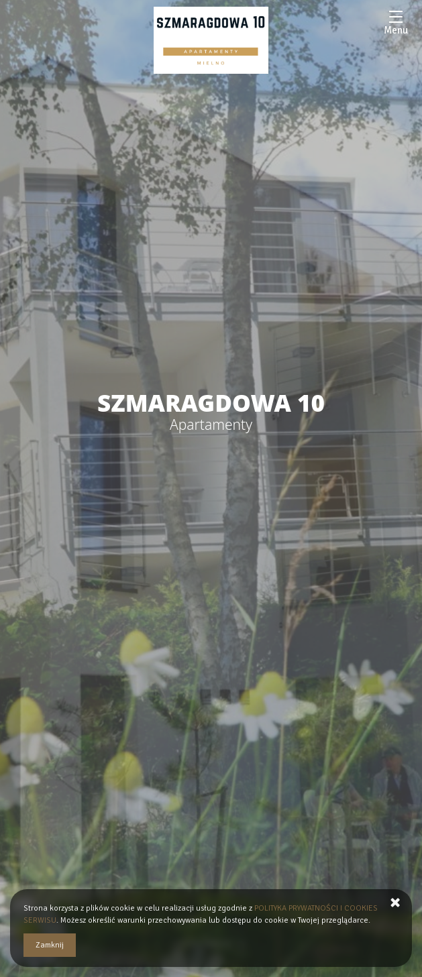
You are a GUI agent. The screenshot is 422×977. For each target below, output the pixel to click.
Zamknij (50, 945)
